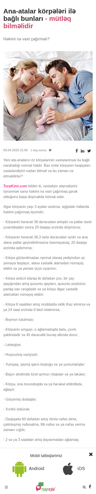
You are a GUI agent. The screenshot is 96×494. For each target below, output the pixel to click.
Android (27, 468)
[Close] (91, 453)
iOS (72, 468)
